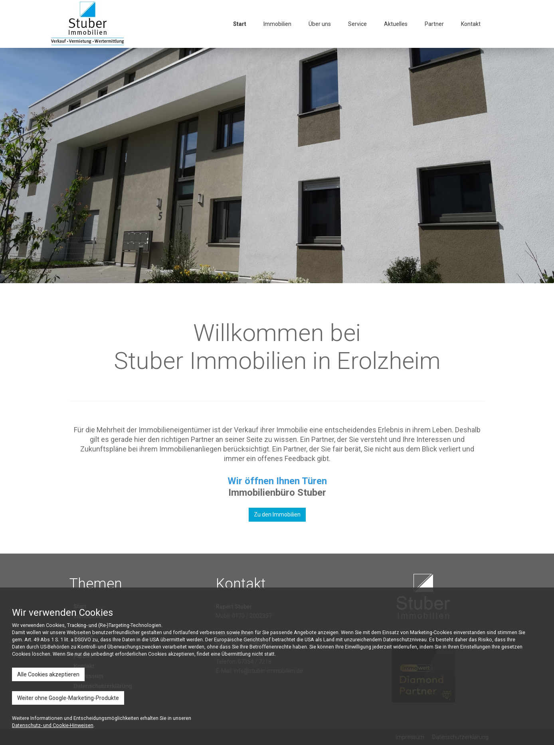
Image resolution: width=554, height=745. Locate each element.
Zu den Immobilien (277, 514)
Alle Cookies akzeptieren (48, 674)
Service (357, 24)
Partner (434, 24)
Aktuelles (396, 24)
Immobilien (277, 24)
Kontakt (471, 24)
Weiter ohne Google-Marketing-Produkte (68, 698)
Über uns (320, 24)
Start (239, 24)
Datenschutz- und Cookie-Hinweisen (52, 725)
